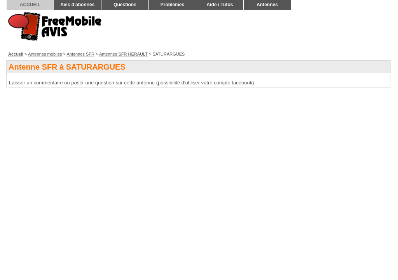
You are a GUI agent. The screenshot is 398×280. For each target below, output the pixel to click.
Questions (124, 4)
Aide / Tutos (220, 4)
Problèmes (172, 4)
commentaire (48, 83)
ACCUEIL (30, 4)
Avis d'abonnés (78, 4)
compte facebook (233, 83)
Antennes (267, 4)
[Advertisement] (250, 29)
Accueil (15, 54)
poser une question (92, 83)
